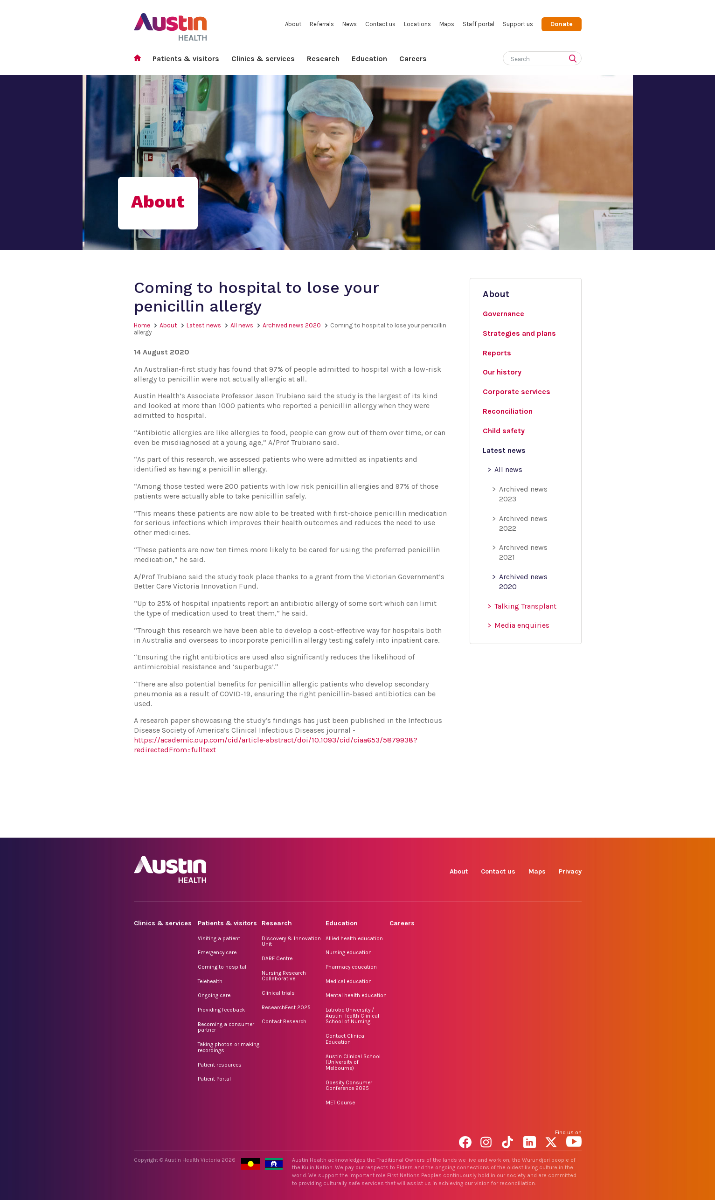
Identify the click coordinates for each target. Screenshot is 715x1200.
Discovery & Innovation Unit (291, 941)
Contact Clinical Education (346, 1039)
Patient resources (220, 1064)
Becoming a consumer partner (226, 1027)
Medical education (349, 981)
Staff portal (478, 24)
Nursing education (349, 952)
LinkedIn (531, 827)
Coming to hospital (222, 967)
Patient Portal (214, 1078)
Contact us (380, 24)
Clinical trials (278, 993)
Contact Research (284, 1021)
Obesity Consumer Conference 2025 (349, 1085)
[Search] (531, 57)
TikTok (509, 827)
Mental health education (356, 995)
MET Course (340, 1102)
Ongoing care (214, 995)
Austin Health (170, 23)
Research (323, 58)
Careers (413, 58)
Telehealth (210, 981)
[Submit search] (574, 59)
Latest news (204, 325)
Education (369, 58)
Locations (417, 24)
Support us (518, 24)
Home (140, 59)
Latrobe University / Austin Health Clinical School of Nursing (352, 1015)
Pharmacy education (351, 967)
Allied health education (354, 938)
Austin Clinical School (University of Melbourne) (353, 1062)
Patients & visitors (186, 58)
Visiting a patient (219, 938)
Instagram (488, 827)
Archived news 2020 (292, 325)
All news (241, 325)
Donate (561, 24)
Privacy (570, 871)
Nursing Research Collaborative (284, 976)
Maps (446, 24)
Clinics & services (263, 58)
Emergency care (217, 952)
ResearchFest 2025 (286, 1007)
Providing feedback (221, 1009)
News (349, 24)
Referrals (322, 24)
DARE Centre (277, 958)
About (293, 24)
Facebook (466, 827)
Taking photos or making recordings (228, 1047)
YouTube (574, 827)
